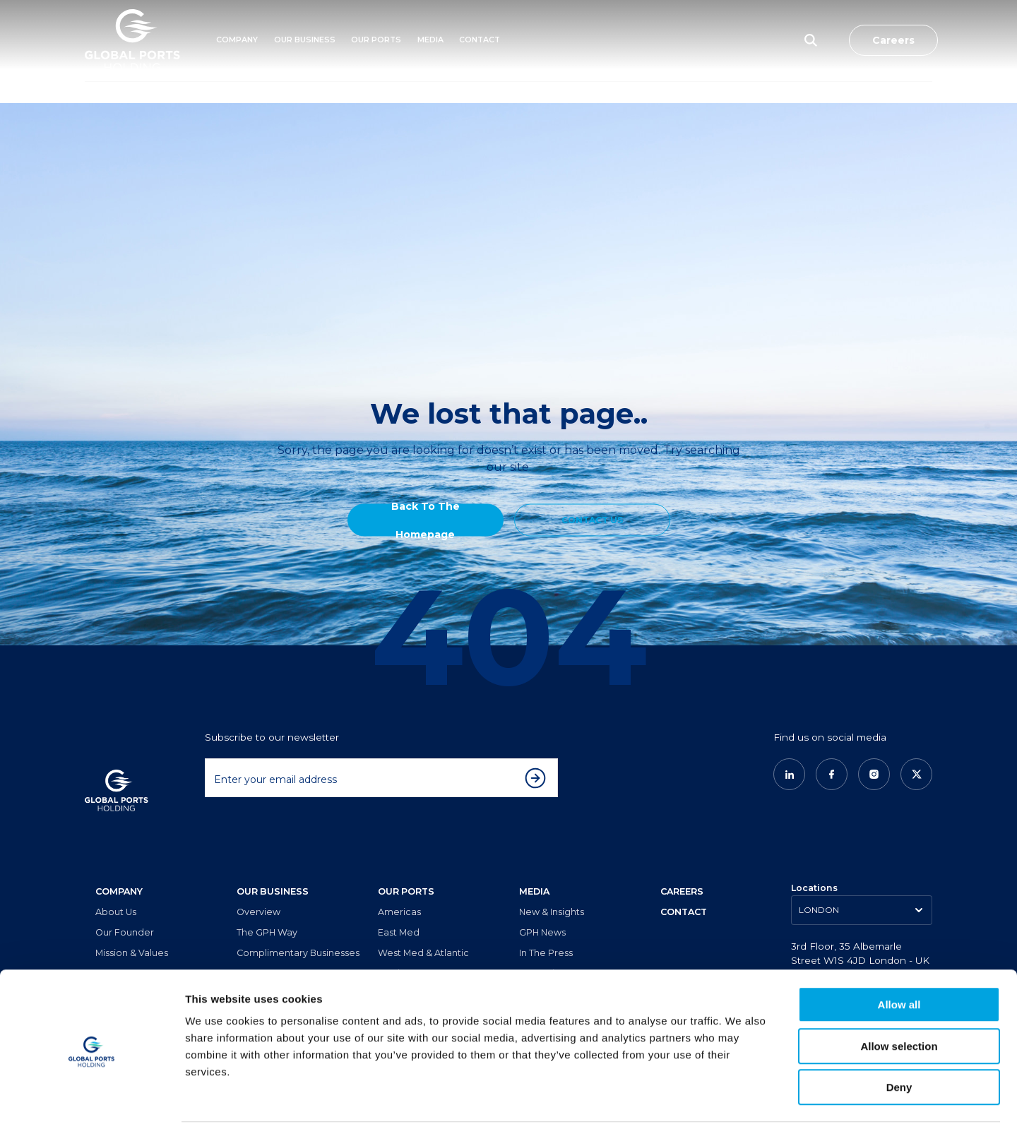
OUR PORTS (406, 869)
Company (237, 39)
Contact (479, 39)
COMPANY (119, 869)
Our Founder (124, 910)
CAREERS (681, 869)
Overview (258, 890)
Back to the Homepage (425, 519)
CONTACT (683, 890)
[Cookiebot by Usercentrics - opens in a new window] (91, 1101)
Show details (741, 1101)
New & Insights (551, 890)
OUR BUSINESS (273, 869)
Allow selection (898, 998)
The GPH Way (267, 910)
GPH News (542, 910)
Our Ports (376, 39)
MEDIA (430, 39)
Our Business (304, 39)
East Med (399, 910)
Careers (893, 40)
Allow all (899, 956)
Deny (899, 1039)
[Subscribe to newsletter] (539, 755)
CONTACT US (592, 519)
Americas (399, 890)
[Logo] (132, 40)
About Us (115, 890)
